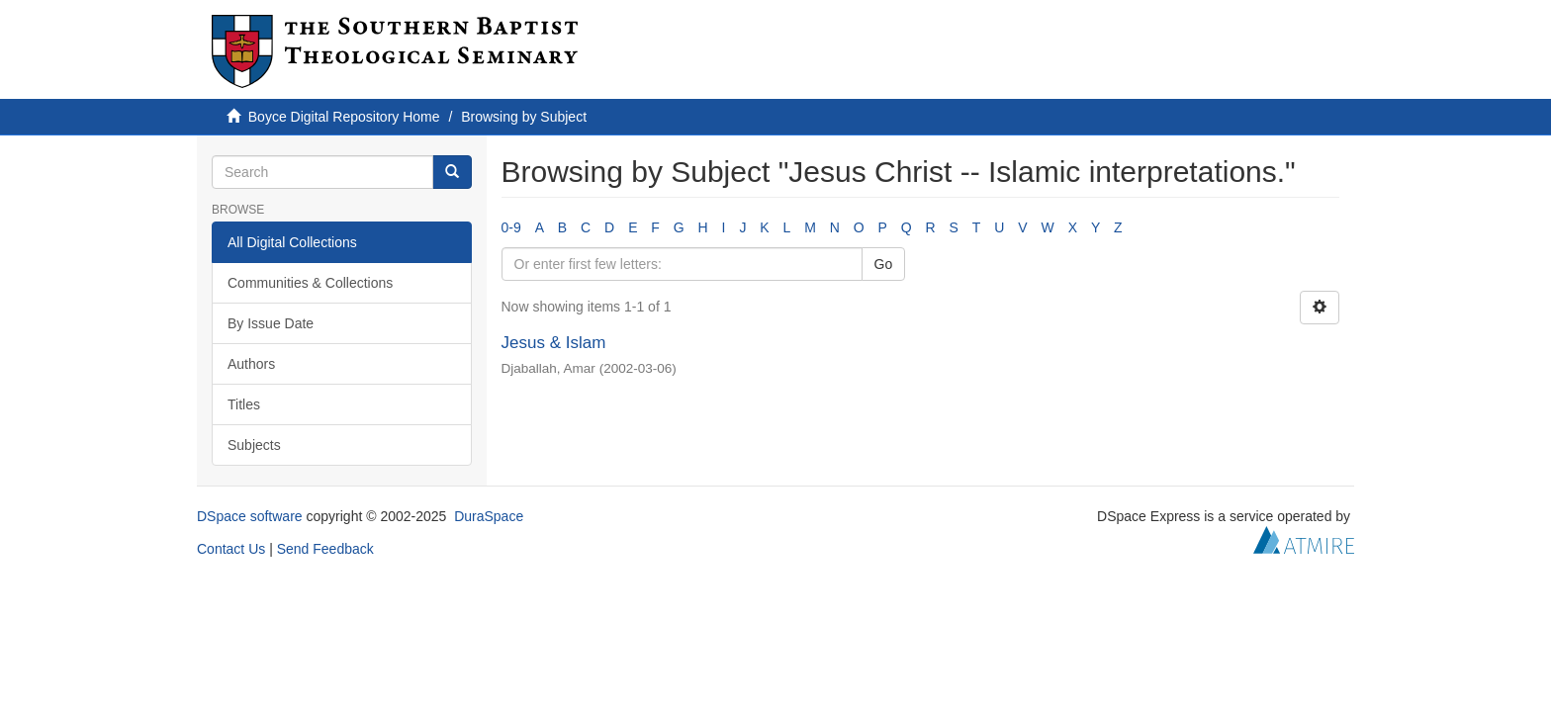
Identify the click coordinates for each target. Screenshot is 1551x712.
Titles (244, 404)
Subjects (254, 445)
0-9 (511, 227)
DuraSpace (488, 516)
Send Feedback (325, 549)
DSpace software (250, 516)
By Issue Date (271, 323)
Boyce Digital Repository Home (344, 117)
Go (883, 264)
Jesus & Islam (554, 342)
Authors (251, 364)
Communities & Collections (310, 283)
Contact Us (231, 549)
